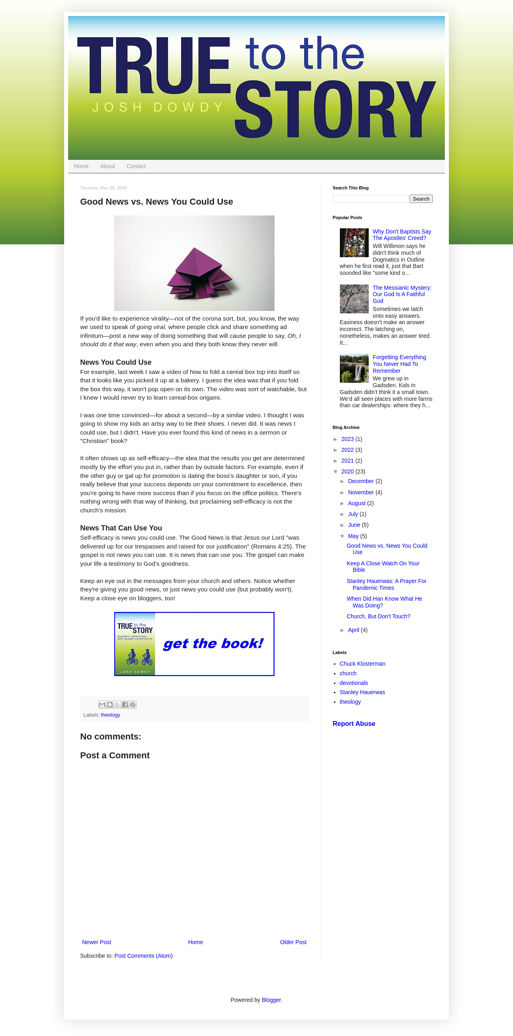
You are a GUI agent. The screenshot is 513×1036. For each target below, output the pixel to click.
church (348, 673)
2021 (348, 460)
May (354, 536)
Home (81, 166)
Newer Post (96, 942)
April (354, 630)
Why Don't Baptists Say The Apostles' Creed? (402, 235)
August (357, 503)
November (361, 492)
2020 (348, 471)
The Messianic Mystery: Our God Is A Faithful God (402, 294)
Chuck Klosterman (363, 663)
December (361, 481)
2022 (348, 450)
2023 (348, 439)
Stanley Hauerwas (363, 692)
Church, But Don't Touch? (378, 616)
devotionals (354, 683)
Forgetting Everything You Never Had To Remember (399, 364)
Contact (136, 166)
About (107, 166)
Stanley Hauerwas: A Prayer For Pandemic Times (386, 584)
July (354, 514)
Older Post (293, 942)
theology (110, 715)
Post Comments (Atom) (144, 956)
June (355, 525)
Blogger (271, 1000)
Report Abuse (354, 723)
